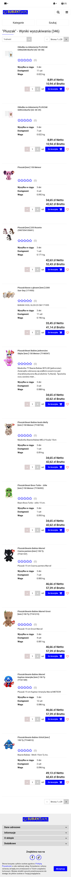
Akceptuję (60, 869)
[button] (64, 3)
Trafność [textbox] (7, 39)
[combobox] (17, 39)
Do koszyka (55, 89)
